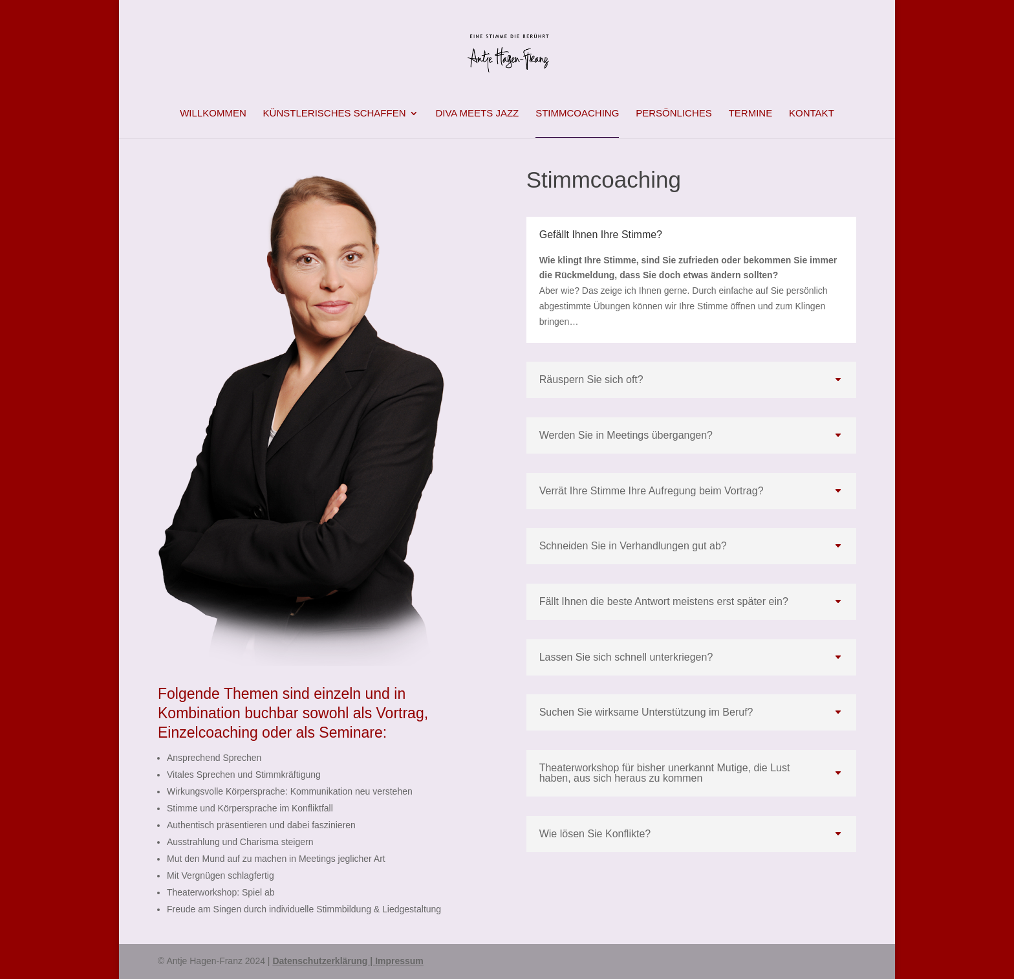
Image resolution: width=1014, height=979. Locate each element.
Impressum (399, 961)
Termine (751, 113)
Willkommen (213, 113)
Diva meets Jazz (477, 113)
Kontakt (811, 113)
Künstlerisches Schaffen (334, 113)
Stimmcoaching (577, 113)
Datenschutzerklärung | (323, 961)
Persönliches (674, 113)
